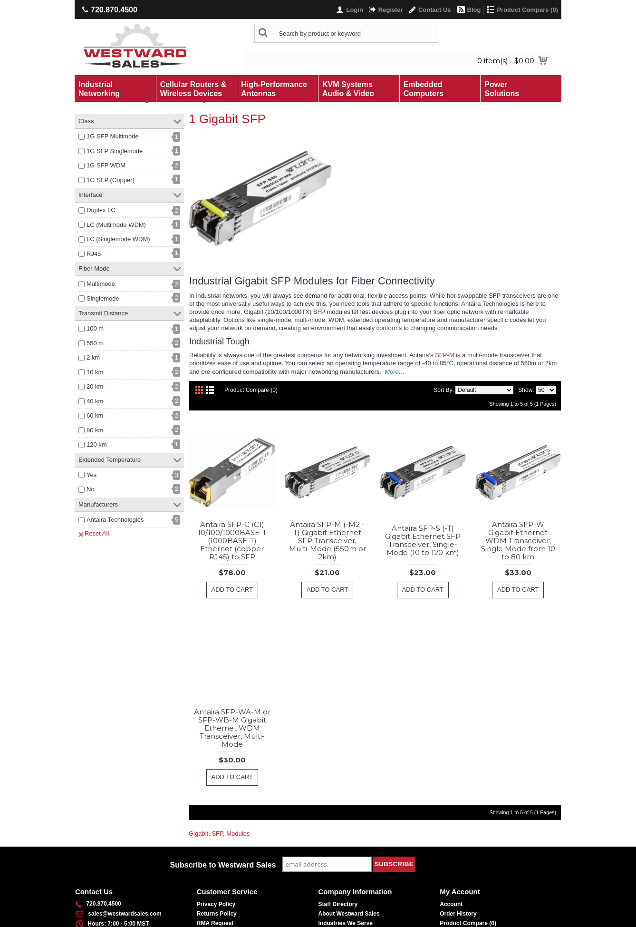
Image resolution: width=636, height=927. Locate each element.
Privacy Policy (216, 904)
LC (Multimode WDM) (116, 224)
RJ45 (94, 253)
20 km (95, 386)
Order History (458, 913)
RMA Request (215, 923)
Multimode (101, 283)
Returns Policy (217, 913)
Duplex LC (101, 210)
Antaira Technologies (115, 519)
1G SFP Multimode (113, 136)
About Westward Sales (349, 913)
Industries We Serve (345, 923)
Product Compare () (468, 923)
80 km (95, 430)
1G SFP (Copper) (111, 180)
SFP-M (444, 355)
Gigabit (198, 833)
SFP (217, 833)
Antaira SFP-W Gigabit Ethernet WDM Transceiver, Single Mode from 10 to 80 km (518, 540)
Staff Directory (338, 904)
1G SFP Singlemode (115, 151)
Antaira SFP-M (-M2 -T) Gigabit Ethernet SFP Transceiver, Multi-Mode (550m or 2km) (327, 540)
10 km (95, 372)
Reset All (93, 533)
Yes (91, 474)
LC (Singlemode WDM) (118, 239)
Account (451, 904)
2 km (93, 357)
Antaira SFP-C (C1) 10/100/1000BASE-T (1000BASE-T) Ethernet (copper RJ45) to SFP (232, 540)
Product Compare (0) (251, 390)
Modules (238, 833)
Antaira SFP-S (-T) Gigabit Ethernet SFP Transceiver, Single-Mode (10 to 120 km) (423, 540)
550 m (95, 343)
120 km (97, 444)
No (91, 489)
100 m (95, 328)
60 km (95, 415)
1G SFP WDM (106, 165)
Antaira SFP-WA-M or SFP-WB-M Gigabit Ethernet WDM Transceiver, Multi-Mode (232, 728)
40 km (95, 401)
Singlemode (103, 298)
